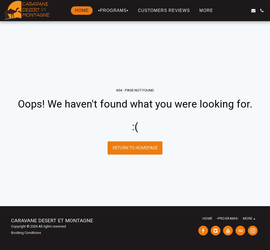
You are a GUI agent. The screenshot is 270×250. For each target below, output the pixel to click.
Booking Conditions (26, 233)
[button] (228, 10)
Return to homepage (135, 147)
